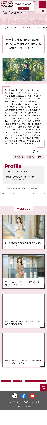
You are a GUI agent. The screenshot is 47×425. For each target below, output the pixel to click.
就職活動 (30, 157)
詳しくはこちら (23, 8)
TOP (2, 27)
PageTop (43, 402)
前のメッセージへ (13, 202)
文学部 (40, 157)
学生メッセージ (28, 27)
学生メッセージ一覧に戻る (22, 194)
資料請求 (9, 394)
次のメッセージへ (33, 202)
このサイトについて (31, 416)
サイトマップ (13, 416)
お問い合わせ (34, 394)
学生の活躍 (19, 157)
